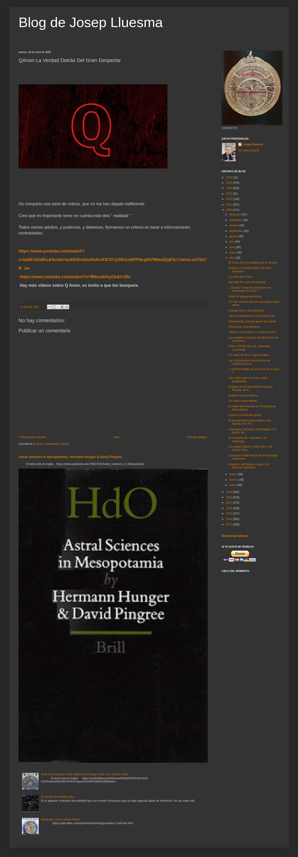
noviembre (236, 220)
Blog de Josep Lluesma (91, 22)
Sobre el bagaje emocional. (245, 296)
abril (232, 257)
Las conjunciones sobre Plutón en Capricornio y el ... (249, 362)
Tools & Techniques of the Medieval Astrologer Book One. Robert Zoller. (85, 774)
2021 (229, 204)
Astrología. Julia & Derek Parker (61, 819)
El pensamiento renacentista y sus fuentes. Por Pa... (250, 422)
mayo (233, 252)
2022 (229, 199)
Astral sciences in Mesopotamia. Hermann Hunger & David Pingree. (71, 457)
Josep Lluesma (253, 144)
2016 (229, 508)
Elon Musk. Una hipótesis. (245, 326)
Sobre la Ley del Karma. (243, 395)
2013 (229, 524)
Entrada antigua (197, 437)
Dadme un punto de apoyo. (245, 415)
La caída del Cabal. (240, 276)
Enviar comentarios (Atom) (52, 444)
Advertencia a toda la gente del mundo (252, 321)
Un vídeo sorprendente (243, 400)
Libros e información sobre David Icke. (252, 316)
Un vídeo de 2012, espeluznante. (249, 355)
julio (232, 241)
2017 (229, 502)
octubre (234, 225)
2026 (229, 177)
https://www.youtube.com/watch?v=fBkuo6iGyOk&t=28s (75, 276)
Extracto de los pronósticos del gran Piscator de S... (251, 388)
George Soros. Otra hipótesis (246, 310)
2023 (229, 193)
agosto (233, 236)
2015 (229, 513)
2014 (229, 519)
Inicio (116, 437)
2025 (229, 182)
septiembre (236, 231)
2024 (229, 188)
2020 (229, 210)
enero (233, 485)
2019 (229, 492)
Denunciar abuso (235, 536)
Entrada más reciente (33, 437)
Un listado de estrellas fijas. (58, 796)
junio (232, 247)
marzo (233, 474)
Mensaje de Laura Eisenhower (247, 282)
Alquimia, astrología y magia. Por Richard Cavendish (249, 466)
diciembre (235, 214)
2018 (229, 497)
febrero (234, 479)
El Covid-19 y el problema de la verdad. (253, 262)
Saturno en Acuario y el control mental (252, 332)
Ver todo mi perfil (248, 150)
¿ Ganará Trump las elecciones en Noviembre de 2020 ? (250, 289)
